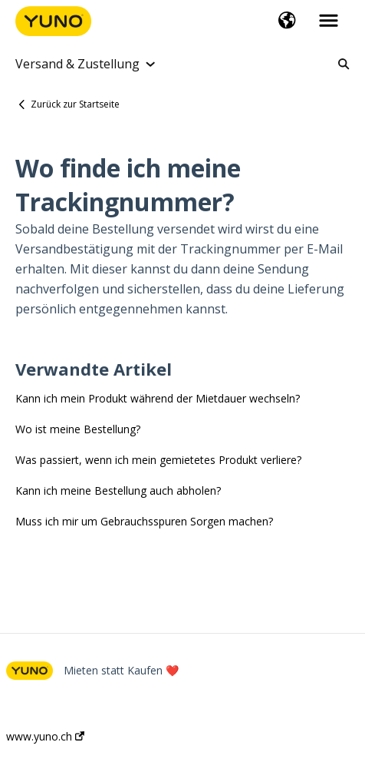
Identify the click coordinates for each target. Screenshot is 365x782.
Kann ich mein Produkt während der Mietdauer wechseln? (157, 398)
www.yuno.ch (45, 737)
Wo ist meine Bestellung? (77, 429)
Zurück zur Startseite (75, 104)
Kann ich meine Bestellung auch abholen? (118, 490)
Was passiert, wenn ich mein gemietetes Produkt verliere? (158, 459)
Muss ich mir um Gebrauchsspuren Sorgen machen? (144, 521)
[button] (287, 21)
